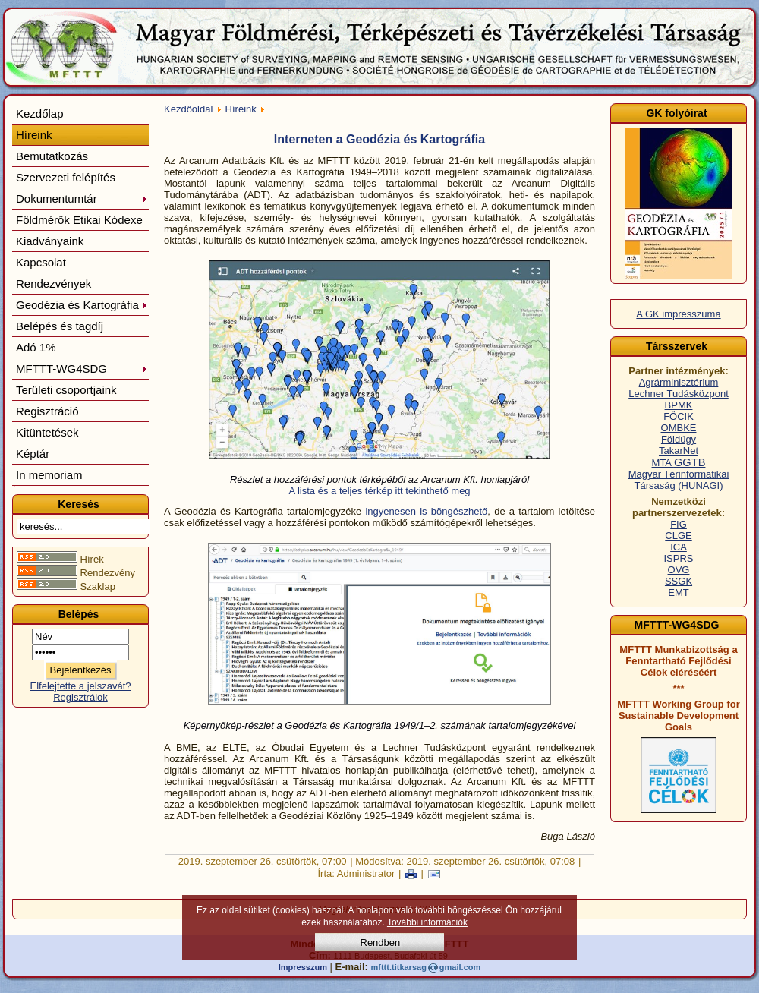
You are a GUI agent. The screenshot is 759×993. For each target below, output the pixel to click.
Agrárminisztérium (679, 382)
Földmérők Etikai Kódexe (79, 219)
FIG (678, 524)
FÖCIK (678, 416)
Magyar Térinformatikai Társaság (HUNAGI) (678, 479)
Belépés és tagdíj (59, 326)
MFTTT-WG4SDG (82, 368)
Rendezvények (53, 283)
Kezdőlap (40, 113)
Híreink (34, 134)
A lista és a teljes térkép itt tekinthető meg (379, 490)
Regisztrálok (80, 697)
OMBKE (679, 427)
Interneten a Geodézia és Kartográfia (379, 139)
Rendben (381, 942)
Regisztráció (47, 411)
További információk (427, 922)
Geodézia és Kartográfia (82, 304)
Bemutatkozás (52, 156)
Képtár (32, 453)
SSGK (678, 581)
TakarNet (678, 450)
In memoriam (49, 474)
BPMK (679, 405)
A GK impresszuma (678, 314)
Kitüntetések (47, 432)
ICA (678, 547)
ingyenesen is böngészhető (424, 511)
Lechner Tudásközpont (678, 393)
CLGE (678, 535)
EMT (678, 592)
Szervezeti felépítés (65, 177)
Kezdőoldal (188, 109)
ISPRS (678, 558)
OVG (679, 569)
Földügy (678, 439)
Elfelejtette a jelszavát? (80, 686)
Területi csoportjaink (66, 389)
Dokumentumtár (82, 198)
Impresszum (303, 967)
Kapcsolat (41, 262)
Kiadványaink (49, 241)
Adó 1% (36, 347)
